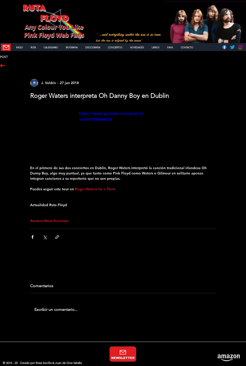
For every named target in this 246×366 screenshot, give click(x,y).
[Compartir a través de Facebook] (32, 237)
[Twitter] (232, 47)
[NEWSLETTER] (6, 47)
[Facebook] (224, 47)
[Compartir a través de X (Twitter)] (44, 237)
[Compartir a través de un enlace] (57, 237)
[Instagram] (240, 47)
